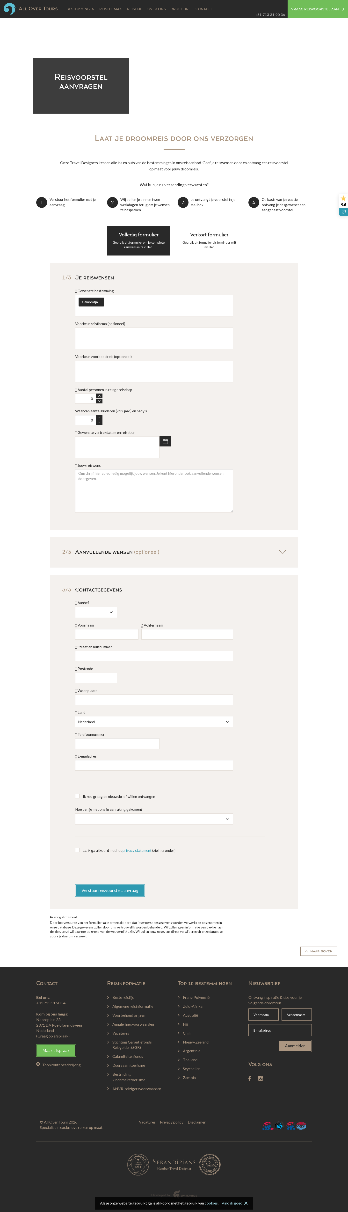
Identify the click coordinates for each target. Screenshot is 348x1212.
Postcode (84, 668)
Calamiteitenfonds (280, 1125)
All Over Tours (31, 9)
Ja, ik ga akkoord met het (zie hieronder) (129, 850)
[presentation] (112, 870)
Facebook (249, 1078)
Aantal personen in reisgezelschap (103, 389)
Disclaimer (197, 1122)
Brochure (181, 9)
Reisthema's (110, 9)
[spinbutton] (85, 399)
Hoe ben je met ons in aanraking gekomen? (109, 809)
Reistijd (135, 9)
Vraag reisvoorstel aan (317, 9)
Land (80, 712)
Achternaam (152, 625)
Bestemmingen (80, 9)
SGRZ (268, 1125)
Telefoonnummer (90, 734)
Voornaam (84, 625)
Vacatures (147, 1122)
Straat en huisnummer (93, 647)
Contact (204, 9)
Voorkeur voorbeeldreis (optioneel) (103, 356)
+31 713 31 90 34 (270, 15)
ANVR (301, 1125)
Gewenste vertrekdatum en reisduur (105, 432)
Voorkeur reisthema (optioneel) (100, 323)
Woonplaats (86, 690)
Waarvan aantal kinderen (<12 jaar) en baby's (111, 411)
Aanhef (82, 602)
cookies (211, 1203)
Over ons (156, 9)
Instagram (260, 1078)
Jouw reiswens (88, 465)
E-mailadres (86, 756)
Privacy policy (171, 1122)
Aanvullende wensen (174, 552)
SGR (290, 1125)
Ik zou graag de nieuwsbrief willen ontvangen (119, 796)
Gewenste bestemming (94, 291)
